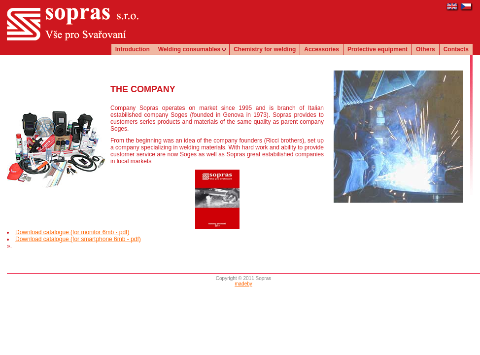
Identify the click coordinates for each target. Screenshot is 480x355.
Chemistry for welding (265, 49)
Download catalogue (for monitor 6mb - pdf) (72, 232)
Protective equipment (377, 49)
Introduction (132, 49)
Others (425, 49)
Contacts (456, 49)
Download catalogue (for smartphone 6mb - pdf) (78, 239)
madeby (243, 283)
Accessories (321, 49)
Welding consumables (189, 49)
